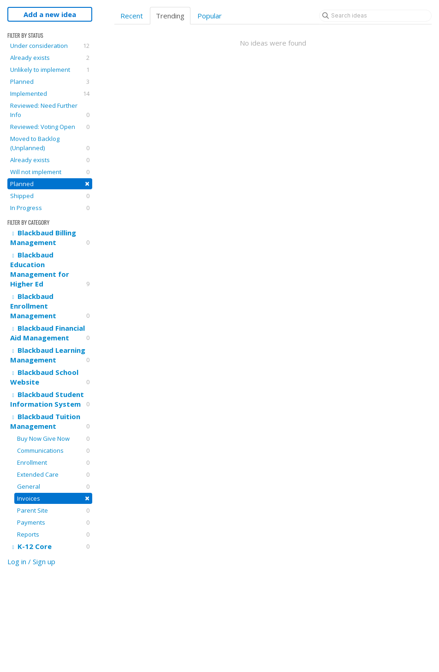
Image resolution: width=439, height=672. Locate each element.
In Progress (49, 207)
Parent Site (53, 510)
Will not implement (49, 171)
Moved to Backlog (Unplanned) (49, 143)
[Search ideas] (375, 16)
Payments (53, 522)
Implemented (49, 93)
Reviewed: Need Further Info (49, 110)
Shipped (49, 195)
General (53, 486)
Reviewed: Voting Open (49, 126)
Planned (49, 81)
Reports (53, 534)
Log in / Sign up (31, 561)
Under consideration (49, 45)
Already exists (49, 57)
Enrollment (53, 462)
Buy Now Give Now (53, 438)
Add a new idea (50, 14)
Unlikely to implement (49, 69)
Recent (131, 15)
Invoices (53, 498)
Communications (53, 450)
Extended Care (53, 474)
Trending (170, 15)
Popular (209, 15)
